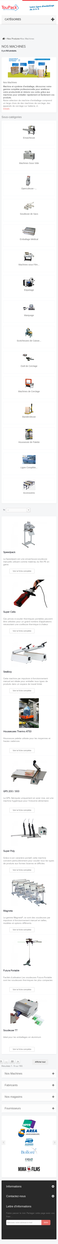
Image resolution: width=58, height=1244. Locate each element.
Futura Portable (11, 970)
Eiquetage (29, 290)
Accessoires (29, 493)
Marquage (29, 315)
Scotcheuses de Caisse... (29, 340)
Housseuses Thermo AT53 (17, 731)
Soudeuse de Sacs (29, 214)
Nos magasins (13, 1096)
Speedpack (9, 552)
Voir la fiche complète (22, 571)
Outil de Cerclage (29, 366)
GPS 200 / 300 (11, 791)
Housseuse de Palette (29, 442)
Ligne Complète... (29, 467)
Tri (4, 510)
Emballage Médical (29, 239)
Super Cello (9, 612)
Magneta (8, 911)
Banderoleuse (29, 417)
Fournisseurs (13, 1108)
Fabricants (11, 1085)
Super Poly (9, 851)
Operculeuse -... (29, 188)
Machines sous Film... (29, 264)
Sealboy (7, 672)
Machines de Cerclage (29, 391)
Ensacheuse (29, 138)
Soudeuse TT (10, 1030)
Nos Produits (13, 39)
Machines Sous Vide (29, 163)
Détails (6, 109)
